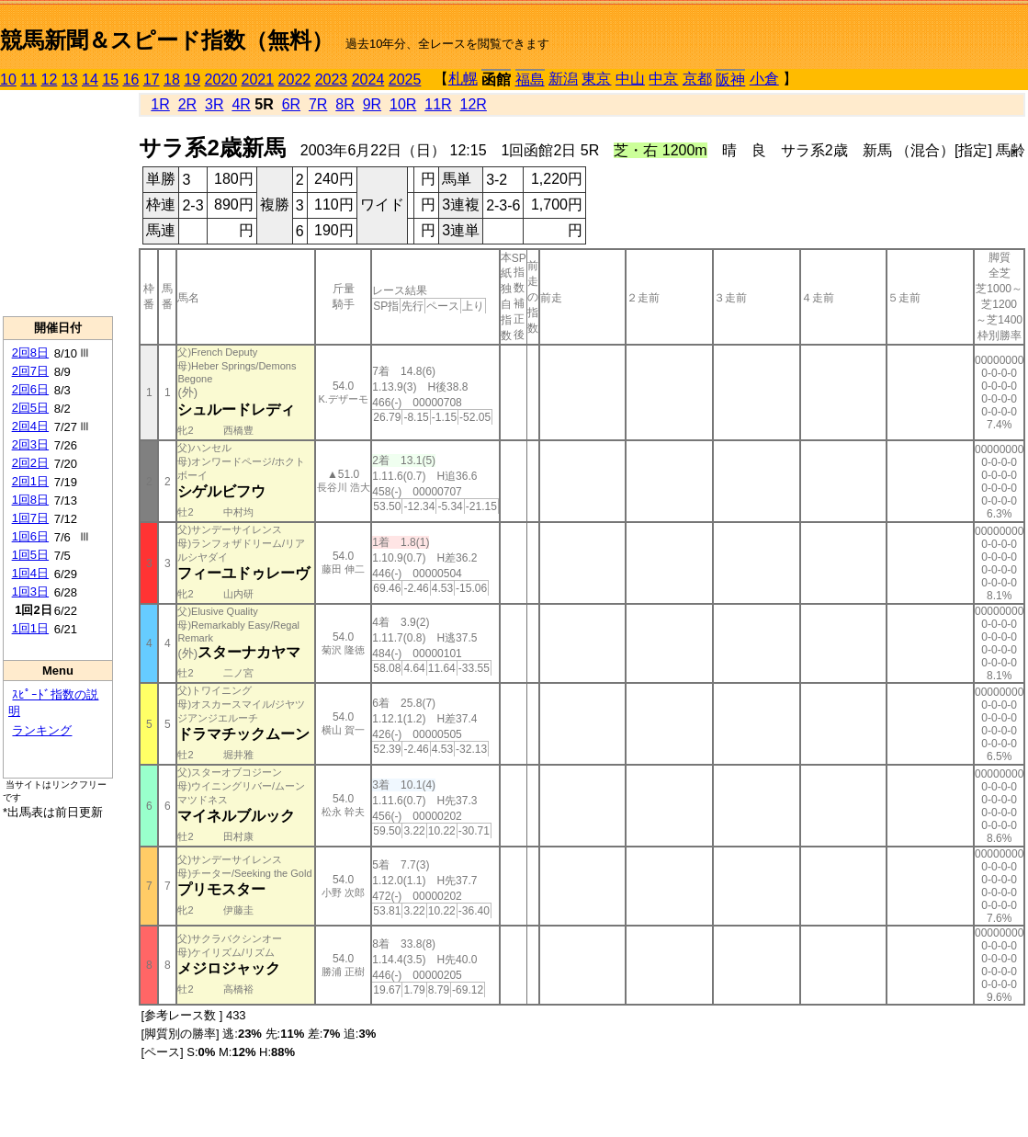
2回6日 (30, 389)
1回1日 (30, 628)
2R (187, 104)
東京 (596, 78)
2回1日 (30, 481)
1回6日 (30, 536)
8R (344, 104)
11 (28, 79)
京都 (697, 78)
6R (291, 104)
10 (8, 79)
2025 (405, 79)
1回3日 (30, 591)
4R (241, 104)
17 (151, 79)
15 (110, 79)
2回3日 (30, 444)
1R (160, 104)
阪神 (730, 79)
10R (403, 104)
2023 (331, 79)
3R (214, 104)
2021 (258, 79)
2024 (368, 79)
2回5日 (30, 408)
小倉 (764, 78)
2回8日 (30, 352)
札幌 (463, 78)
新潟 (563, 78)
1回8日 (30, 499)
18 (172, 79)
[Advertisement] (58, 203)
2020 (221, 79)
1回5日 (30, 555)
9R (372, 104)
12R (473, 104)
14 (90, 79)
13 (70, 79)
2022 (294, 79)
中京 (663, 78)
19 (192, 79)
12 (49, 79)
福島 (530, 79)
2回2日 (30, 463)
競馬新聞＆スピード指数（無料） (166, 40)
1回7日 (30, 518)
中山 (630, 78)
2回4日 (30, 426)
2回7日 (30, 371)
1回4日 (30, 573)
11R (437, 104)
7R (318, 104)
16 (131, 79)
